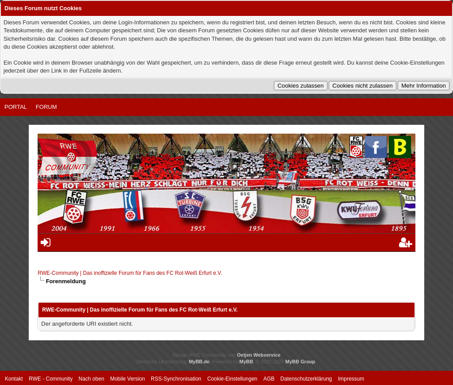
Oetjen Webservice (258, 355)
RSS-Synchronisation (176, 379)
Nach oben (91, 379)
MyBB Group (300, 361)
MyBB (246, 361)
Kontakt (14, 379)
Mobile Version (127, 379)
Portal (15, 107)
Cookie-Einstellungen (232, 379)
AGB (268, 379)
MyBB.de (199, 361)
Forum (46, 107)
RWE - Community (51, 379)
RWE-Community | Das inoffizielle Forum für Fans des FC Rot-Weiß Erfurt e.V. (130, 273)
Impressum (351, 379)
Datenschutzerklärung (306, 379)
